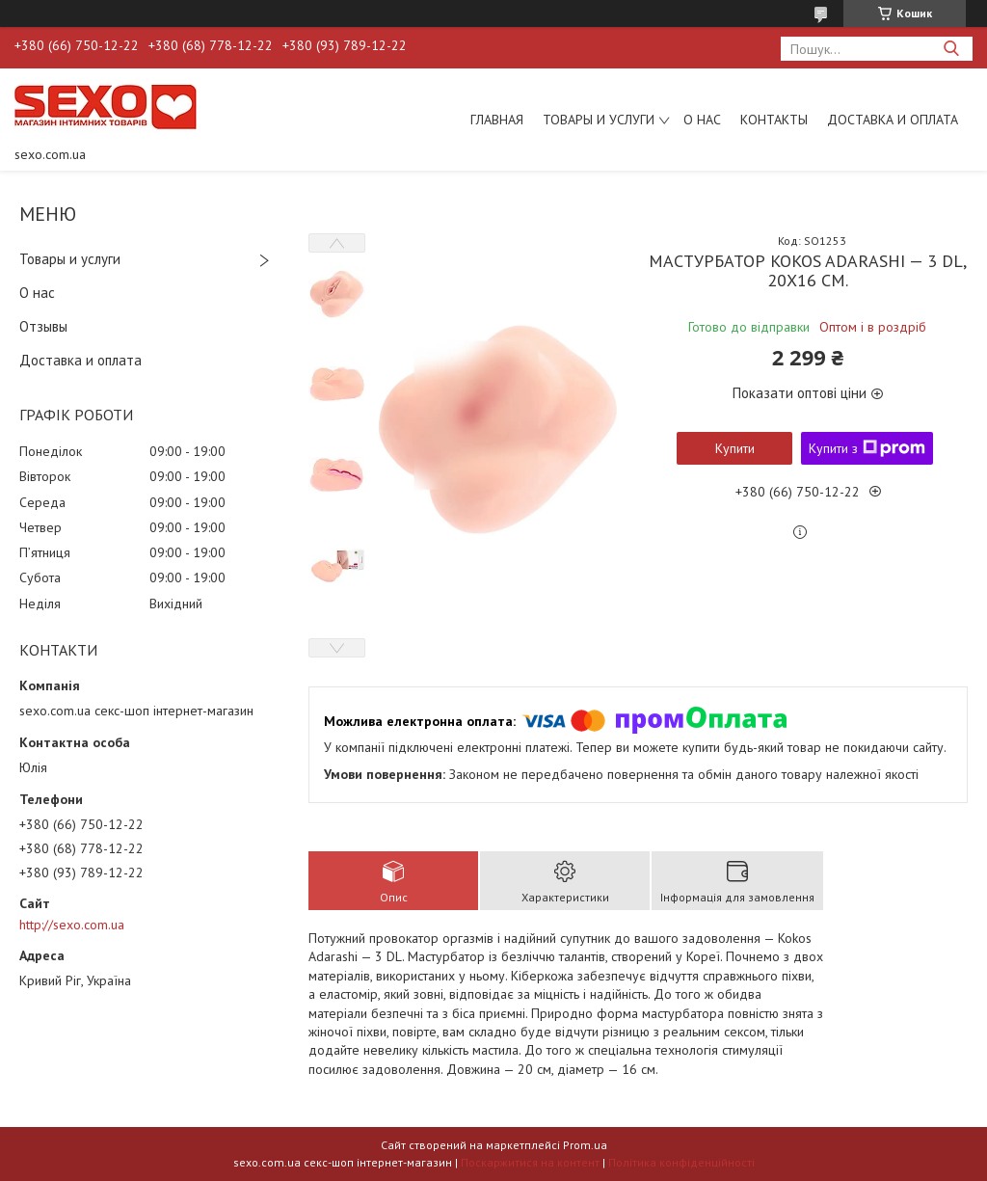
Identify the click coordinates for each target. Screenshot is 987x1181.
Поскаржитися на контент (530, 1162)
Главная (496, 119)
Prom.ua (585, 1145)
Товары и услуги (598, 119)
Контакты (774, 119)
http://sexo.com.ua (71, 924)
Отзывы (43, 326)
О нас (702, 119)
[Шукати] (951, 49)
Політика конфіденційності (681, 1162)
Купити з (867, 448)
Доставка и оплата (892, 119)
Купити (735, 448)
